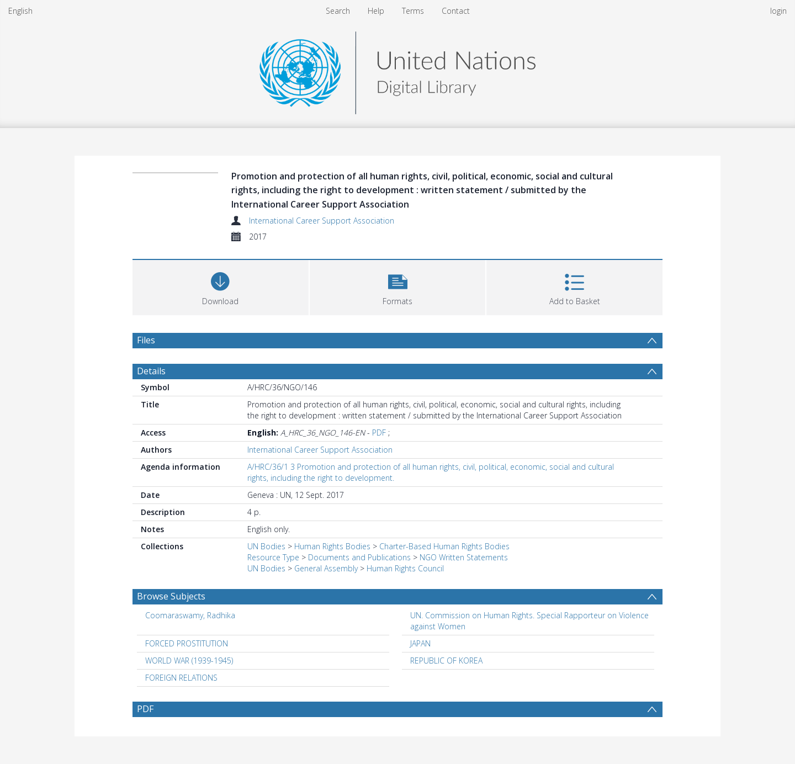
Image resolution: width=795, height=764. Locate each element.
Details (151, 371)
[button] (398, 286)
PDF (379, 432)
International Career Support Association (321, 220)
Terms (413, 11)
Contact (456, 11)
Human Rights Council (405, 568)
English (20, 11)
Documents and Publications (359, 557)
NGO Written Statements (464, 557)
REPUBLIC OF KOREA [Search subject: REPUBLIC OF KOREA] (446, 660)
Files (146, 340)
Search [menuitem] (338, 11)
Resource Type (273, 557)
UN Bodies (266, 546)
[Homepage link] (397, 70)
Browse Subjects (171, 596)
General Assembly (326, 568)
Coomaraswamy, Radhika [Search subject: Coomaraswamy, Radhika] (190, 615)
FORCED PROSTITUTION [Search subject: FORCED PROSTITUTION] (186, 643)
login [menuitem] (778, 11)
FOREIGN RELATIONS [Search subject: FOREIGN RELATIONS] (181, 677)
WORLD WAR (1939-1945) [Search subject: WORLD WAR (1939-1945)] (189, 660)
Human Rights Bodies (332, 546)
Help (376, 11)
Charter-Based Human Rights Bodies (444, 546)
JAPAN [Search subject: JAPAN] (420, 643)
